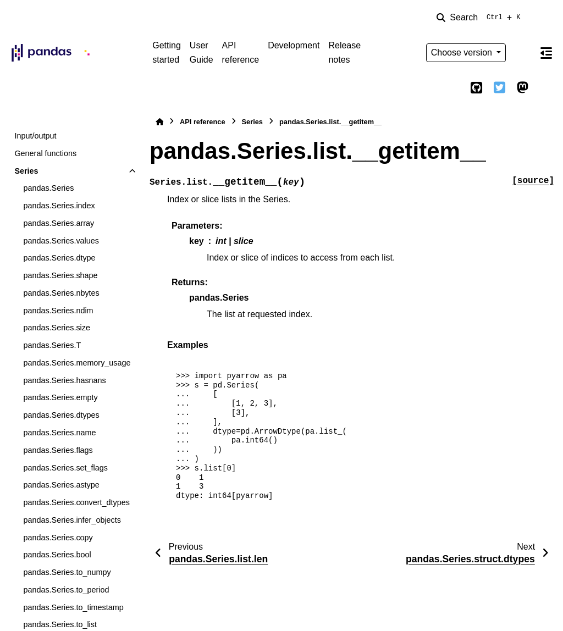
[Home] (159, 122)
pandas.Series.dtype (59, 257)
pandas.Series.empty (60, 397)
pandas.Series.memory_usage (76, 362)
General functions (45, 153)
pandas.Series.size (56, 327)
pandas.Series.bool (57, 554)
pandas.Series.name (59, 432)
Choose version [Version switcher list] (463, 52)
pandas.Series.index (59, 205)
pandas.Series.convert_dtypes (76, 502)
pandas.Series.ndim (58, 310)
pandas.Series (48, 188)
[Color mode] (522, 52)
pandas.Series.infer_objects (72, 520)
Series (26, 171)
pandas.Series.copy (57, 537)
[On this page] (546, 52)
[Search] (480, 18)
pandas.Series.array (58, 223)
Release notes (344, 52)
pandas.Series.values (61, 240)
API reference (241, 52)
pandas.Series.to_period (66, 589)
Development (293, 45)
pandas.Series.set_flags (65, 467)
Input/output (35, 135)
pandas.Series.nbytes (61, 293)
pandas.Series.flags (57, 450)
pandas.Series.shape (60, 275)
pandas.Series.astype (61, 484)
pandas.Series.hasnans (64, 380)
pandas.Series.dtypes (61, 415)
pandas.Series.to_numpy (67, 572)
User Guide (201, 52)
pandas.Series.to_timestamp (73, 607)
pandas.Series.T (52, 345)
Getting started (166, 52)
